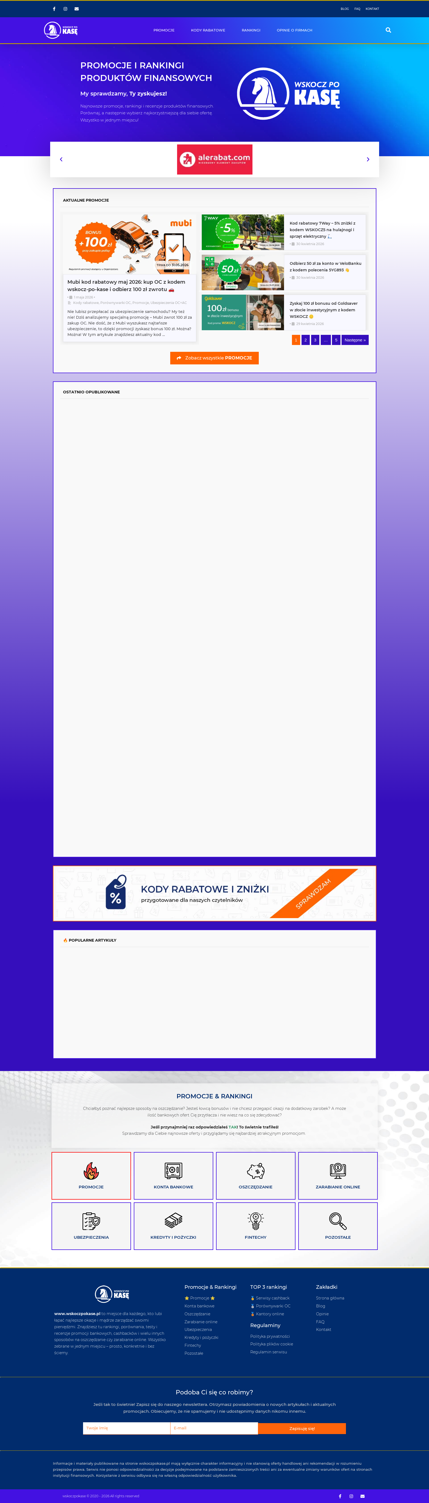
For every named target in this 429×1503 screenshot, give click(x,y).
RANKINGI (251, 30)
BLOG (345, 9)
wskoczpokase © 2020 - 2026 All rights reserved (100, 1496)
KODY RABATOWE (208, 30)
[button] (388, 30)
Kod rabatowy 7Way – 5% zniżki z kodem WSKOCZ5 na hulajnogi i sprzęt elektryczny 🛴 (322, 230)
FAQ (357, 9)
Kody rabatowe (86, 303)
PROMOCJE (164, 30)
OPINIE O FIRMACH (294, 30)
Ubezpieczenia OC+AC (168, 303)
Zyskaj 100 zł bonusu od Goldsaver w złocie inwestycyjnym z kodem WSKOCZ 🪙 (324, 310)
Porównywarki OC (115, 303)
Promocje (140, 303)
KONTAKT (372, 9)
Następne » (355, 340)
